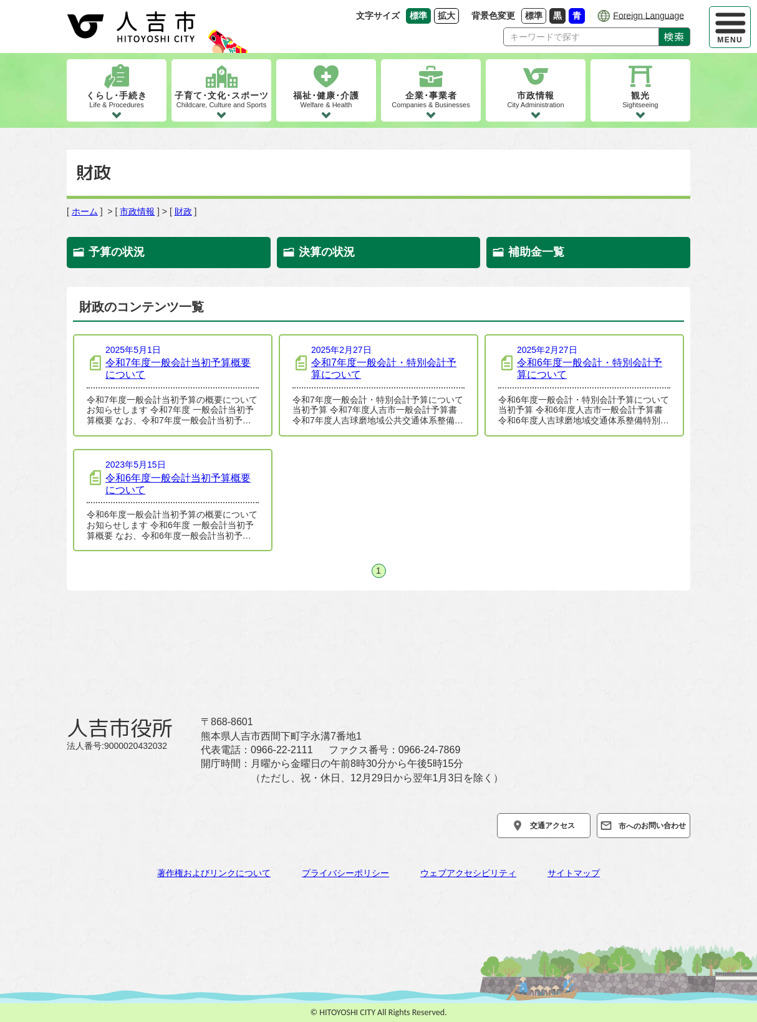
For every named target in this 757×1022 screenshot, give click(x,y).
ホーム (85, 211)
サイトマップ (573, 873)
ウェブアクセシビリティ (468, 873)
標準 (535, 15)
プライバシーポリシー (345, 873)
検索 (674, 37)
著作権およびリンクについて (214, 873)
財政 (183, 211)
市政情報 (137, 211)
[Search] (581, 36)
